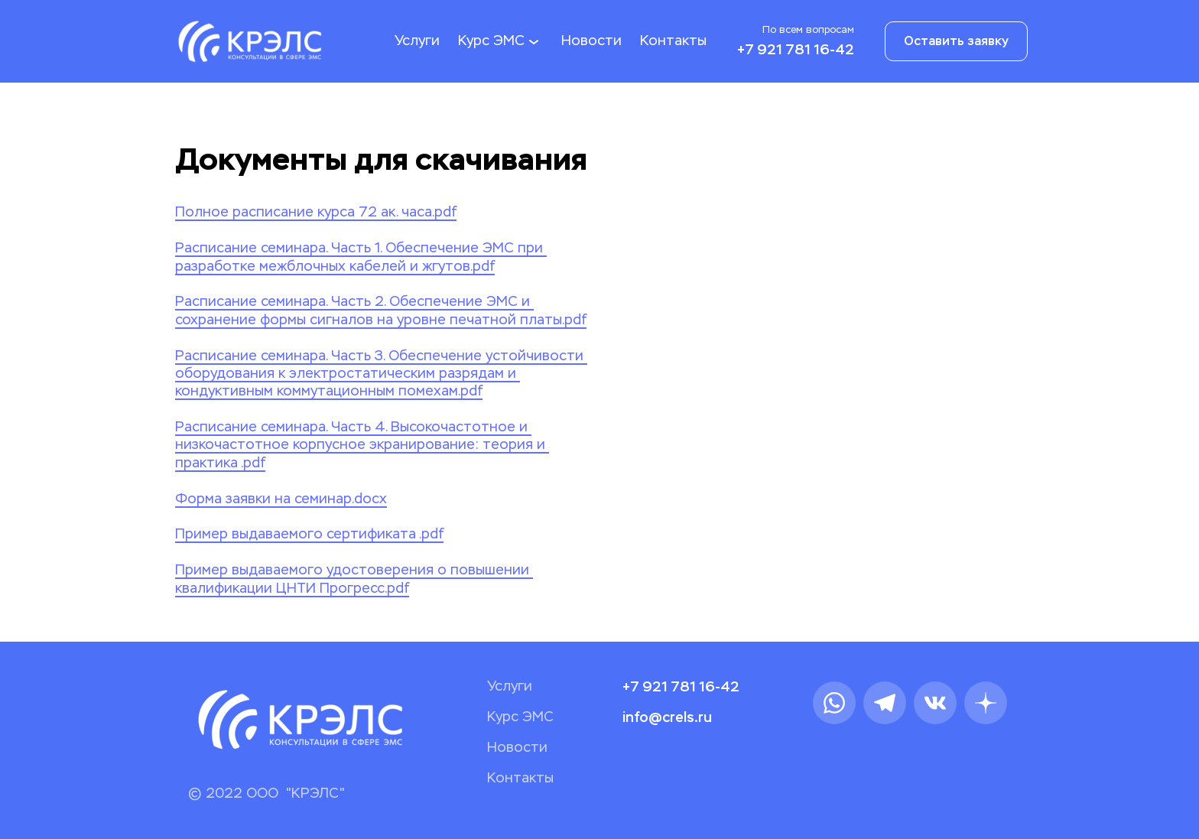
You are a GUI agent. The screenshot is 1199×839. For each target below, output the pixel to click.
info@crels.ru (667, 717)
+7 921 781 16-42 (795, 49)
